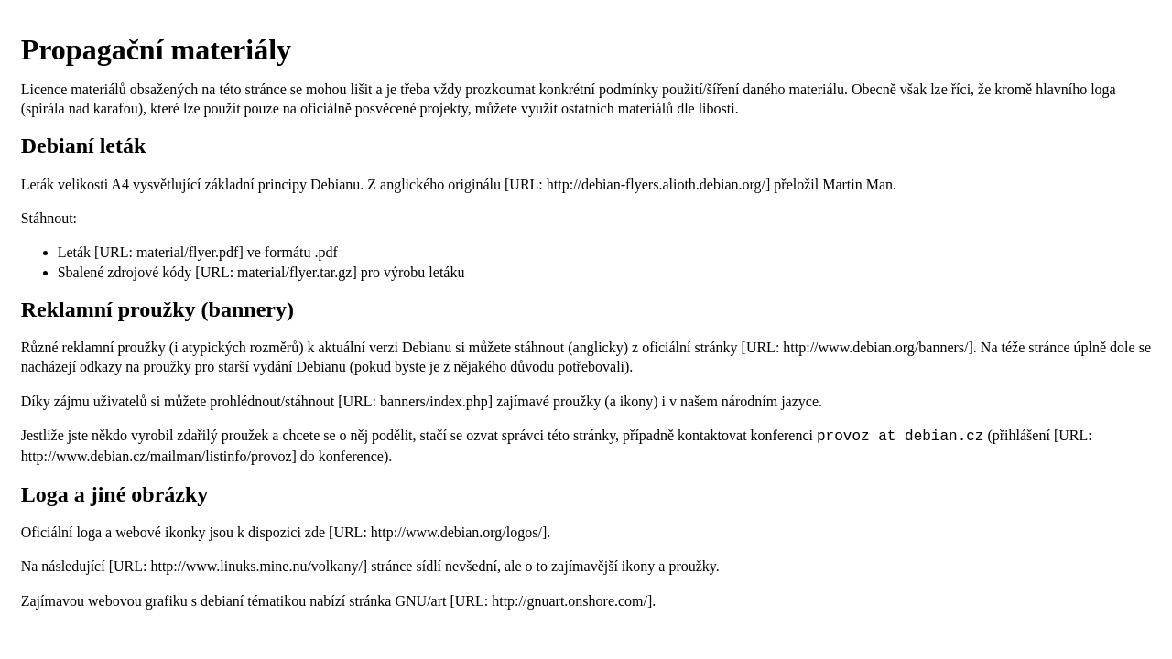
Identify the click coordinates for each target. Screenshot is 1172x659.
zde (315, 530)
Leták (74, 252)
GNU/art (420, 599)
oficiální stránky (689, 347)
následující (72, 564)
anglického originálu (440, 184)
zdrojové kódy (149, 272)
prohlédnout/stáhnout (272, 401)
